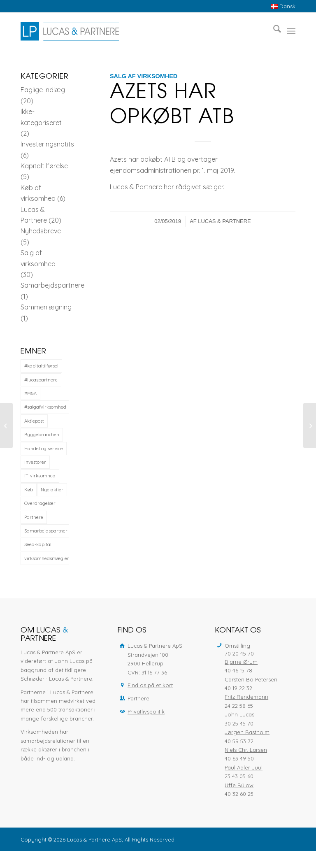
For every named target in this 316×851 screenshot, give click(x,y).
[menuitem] (281, 6)
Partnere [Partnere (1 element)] (33, 517)
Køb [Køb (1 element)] (28, 490)
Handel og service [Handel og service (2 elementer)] (43, 448)
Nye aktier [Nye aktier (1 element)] (52, 490)
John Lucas (239, 714)
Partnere (138, 698)
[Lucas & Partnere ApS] (70, 31)
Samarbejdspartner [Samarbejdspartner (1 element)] (45, 531)
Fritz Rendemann (246, 696)
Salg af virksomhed (143, 76)
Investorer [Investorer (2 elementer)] (35, 462)
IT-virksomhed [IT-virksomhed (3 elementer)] (40, 476)
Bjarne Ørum (241, 661)
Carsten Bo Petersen (251, 679)
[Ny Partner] (6, 425)
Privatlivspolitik (146, 711)
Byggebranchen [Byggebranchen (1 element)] (41, 434)
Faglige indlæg (43, 90)
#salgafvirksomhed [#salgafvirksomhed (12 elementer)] (45, 407)
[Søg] (273, 31)
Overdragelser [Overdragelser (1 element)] (40, 503)
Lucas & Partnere (224, 221)
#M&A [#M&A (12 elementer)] (30, 393)
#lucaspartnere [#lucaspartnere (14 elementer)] (41, 380)
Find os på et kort (150, 685)
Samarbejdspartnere (52, 285)
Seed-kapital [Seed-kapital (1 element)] (37, 544)
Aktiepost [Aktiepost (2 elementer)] (34, 421)
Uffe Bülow (239, 785)
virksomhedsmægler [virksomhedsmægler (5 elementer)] (46, 558)
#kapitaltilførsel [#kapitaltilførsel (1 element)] (41, 366)
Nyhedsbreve (41, 231)
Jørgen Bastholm (247, 732)
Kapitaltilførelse (44, 166)
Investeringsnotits (47, 144)
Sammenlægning (46, 307)
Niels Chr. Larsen (246, 749)
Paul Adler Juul (244, 767)
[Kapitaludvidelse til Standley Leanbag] (309, 425)
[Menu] (291, 31)
